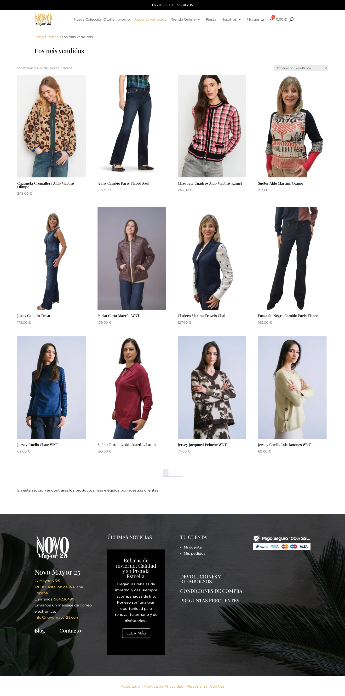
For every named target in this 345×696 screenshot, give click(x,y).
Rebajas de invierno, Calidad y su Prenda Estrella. (136, 568)
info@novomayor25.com (57, 617)
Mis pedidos (195, 553)
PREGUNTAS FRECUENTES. (210, 600)
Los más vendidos (150, 19)
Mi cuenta (255, 19)
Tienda (53, 37)
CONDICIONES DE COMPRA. (212, 591)
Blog (39, 630)
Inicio (39, 37)
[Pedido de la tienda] (301, 68)
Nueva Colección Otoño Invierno (102, 19)
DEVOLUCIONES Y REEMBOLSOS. (200, 578)
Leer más (136, 633)
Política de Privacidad (164, 686)
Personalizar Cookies (205, 686)
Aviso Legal (131, 686)
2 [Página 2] (171, 473)
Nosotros (229, 19)
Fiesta (211, 19)
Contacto (70, 630)
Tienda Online (183, 19)
